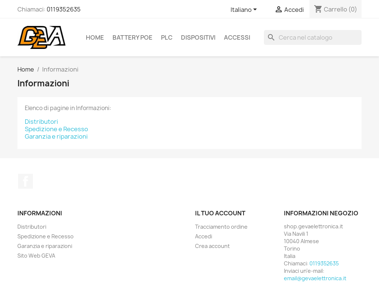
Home (95, 37)
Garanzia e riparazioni (56, 136)
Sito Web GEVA (36, 255)
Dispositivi (198, 37)
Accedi (203, 236)
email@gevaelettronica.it (315, 278)
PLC (166, 37)
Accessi (237, 37)
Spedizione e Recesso (56, 129)
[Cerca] (313, 37)
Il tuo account (220, 213)
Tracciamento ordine (221, 226)
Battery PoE (132, 37)
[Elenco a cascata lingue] (245, 10)
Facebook (25, 181)
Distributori (41, 121)
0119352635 (64, 9)
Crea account (212, 245)
